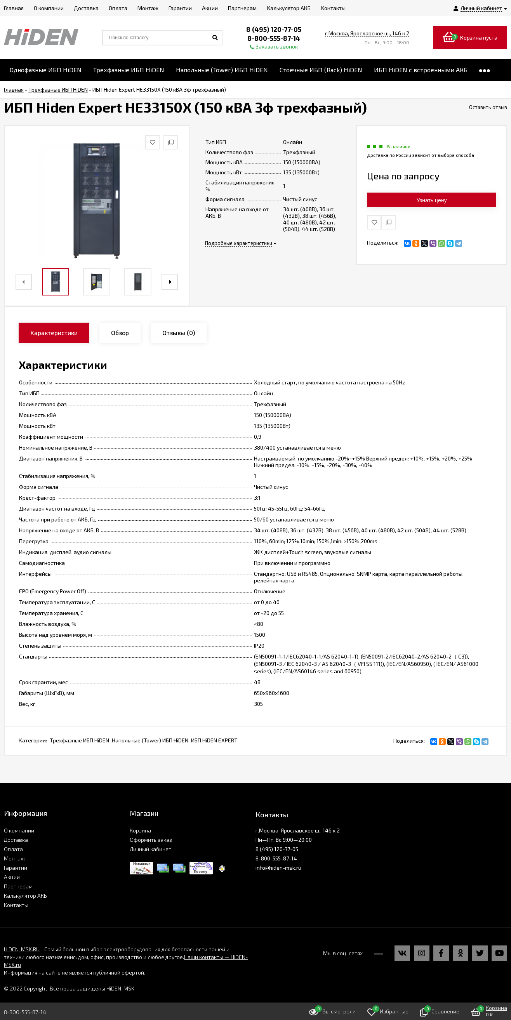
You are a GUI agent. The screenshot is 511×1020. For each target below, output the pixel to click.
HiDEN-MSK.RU (22, 949)
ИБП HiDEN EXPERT (214, 740)
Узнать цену (432, 200)
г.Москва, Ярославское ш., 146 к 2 (367, 33)
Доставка (16, 839)
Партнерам (18, 886)
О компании (19, 830)
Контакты (16, 905)
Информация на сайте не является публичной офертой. (74, 972)
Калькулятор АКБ (25, 895)
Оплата (13, 849)
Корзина (140, 830)
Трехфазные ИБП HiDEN (79, 740)
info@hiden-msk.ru (278, 867)
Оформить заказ (151, 839)
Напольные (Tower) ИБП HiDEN (150, 740)
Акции (12, 877)
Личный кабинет (150, 849)
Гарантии (15, 867)
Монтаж (14, 858)
